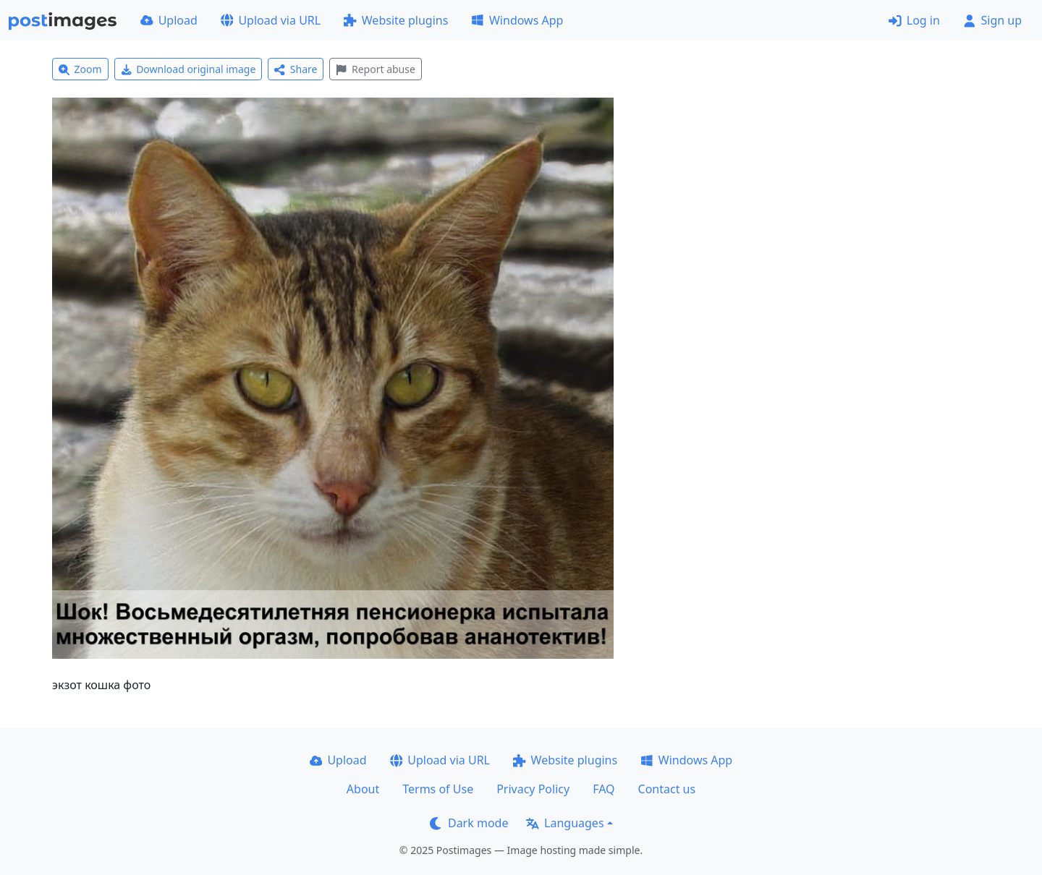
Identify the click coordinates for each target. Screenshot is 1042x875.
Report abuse (375, 69)
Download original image (188, 69)
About (363, 789)
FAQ (603, 789)
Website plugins (396, 20)
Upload (169, 20)
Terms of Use (437, 789)
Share (295, 69)
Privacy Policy (532, 789)
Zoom (80, 69)
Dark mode (469, 823)
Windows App (517, 20)
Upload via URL (271, 20)
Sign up (992, 20)
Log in (914, 20)
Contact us (667, 789)
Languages (564, 823)
